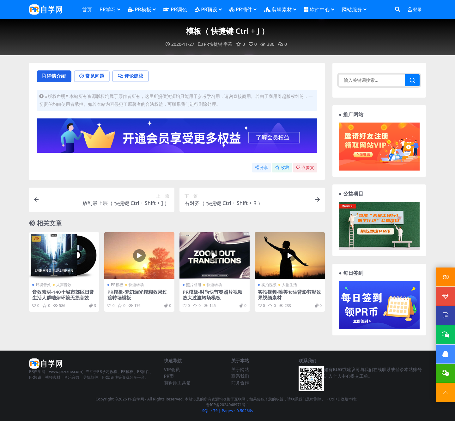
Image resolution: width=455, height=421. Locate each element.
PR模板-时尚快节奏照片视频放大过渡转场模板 (212, 294)
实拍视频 (268, 284)
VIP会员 (172, 369)
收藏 (282, 167)
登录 (415, 9)
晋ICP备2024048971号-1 (227, 404)
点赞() (305, 167)
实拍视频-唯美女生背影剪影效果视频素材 (289, 294)
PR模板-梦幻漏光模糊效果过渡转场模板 (137, 294)
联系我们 (240, 376)
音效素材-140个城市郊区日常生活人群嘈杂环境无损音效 (63, 294)
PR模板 (117, 284)
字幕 (228, 44)
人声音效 (63, 284)
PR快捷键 (213, 44)
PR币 (169, 376)
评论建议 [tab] (131, 76)
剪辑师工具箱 (177, 382)
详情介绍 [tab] (54, 76)
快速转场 (136, 284)
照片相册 (193, 284)
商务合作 (240, 382)
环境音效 (43, 284)
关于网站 (240, 369)
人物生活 (289, 284)
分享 (261, 167)
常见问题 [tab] (92, 76)
